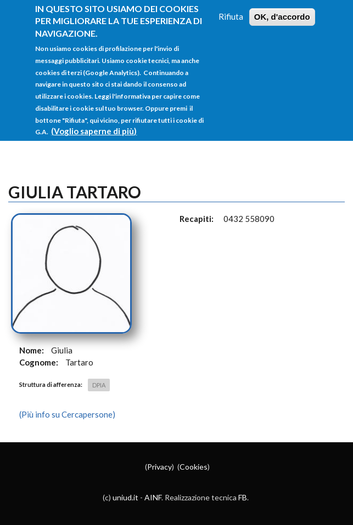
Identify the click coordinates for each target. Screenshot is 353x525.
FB (242, 497)
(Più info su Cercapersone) (67, 414)
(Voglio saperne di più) (94, 130)
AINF (152, 497)
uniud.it (125, 497)
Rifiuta (230, 15)
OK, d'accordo (282, 15)
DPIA (98, 385)
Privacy (159, 466)
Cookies (194, 466)
